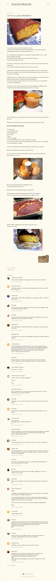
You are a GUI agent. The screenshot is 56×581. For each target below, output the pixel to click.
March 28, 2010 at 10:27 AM (17, 547)
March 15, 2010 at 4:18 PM (16, 507)
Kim (12, 305)
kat (12, 469)
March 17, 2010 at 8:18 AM (16, 529)
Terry (12, 459)
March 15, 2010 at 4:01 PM (16, 484)
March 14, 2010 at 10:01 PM (17, 444)
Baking (11, 269)
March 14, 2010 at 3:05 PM (16, 425)
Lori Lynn (13, 418)
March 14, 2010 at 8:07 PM (17, 436)
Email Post (12, 268)
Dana (12, 357)
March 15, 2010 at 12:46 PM (17, 474)
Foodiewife (14, 344)
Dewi (12, 408)
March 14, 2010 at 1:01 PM (16, 414)
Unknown (13, 543)
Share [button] (8, 268)
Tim (12, 519)
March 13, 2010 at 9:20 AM (16, 320)
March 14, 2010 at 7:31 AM (16, 394)
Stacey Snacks (21, 4)
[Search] (48, 4)
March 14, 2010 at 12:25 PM (17, 404)
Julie (12, 440)
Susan (12, 479)
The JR (13, 511)
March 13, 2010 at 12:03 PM (17, 339)
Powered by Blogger (28, 574)
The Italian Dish (15, 389)
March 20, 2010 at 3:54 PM (17, 538)
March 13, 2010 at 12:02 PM (17, 330)
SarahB (13, 324)
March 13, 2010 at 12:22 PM (17, 353)
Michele (13, 448)
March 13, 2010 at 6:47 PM (16, 363)
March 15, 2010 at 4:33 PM (16, 515)
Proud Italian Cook (16, 367)
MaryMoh (13, 334)
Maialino (42, 55)
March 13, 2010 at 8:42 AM (16, 310)
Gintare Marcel (32, 576)
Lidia (12, 399)
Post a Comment (11, 565)
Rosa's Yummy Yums (16, 375)
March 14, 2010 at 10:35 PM (17, 455)
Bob (12, 315)
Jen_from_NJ (14, 286)
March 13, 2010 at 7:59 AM (16, 281)
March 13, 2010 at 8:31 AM (16, 291)
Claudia (13, 295)
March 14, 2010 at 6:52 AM (16, 385)
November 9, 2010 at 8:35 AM (17, 562)
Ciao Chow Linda (15, 277)
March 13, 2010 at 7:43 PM (16, 371)
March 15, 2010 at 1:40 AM (16, 465)
